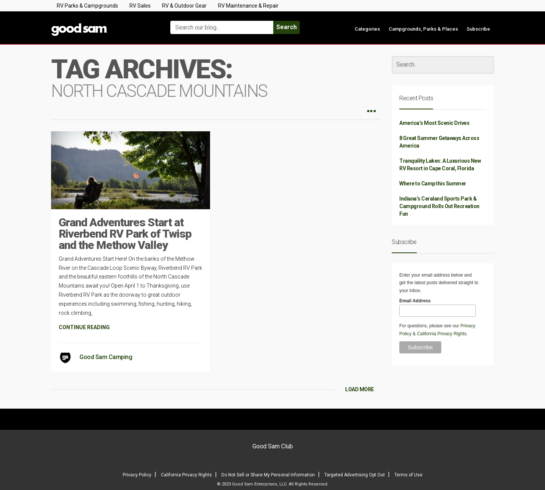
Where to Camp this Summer (432, 183)
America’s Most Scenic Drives (434, 123)
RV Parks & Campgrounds (87, 6)
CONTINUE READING (84, 327)
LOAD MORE (359, 389)
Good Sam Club (272, 446)
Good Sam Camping (105, 357)
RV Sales (140, 6)
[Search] (443, 65)
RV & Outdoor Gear (184, 6)
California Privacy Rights (442, 333)
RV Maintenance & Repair (248, 6)
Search (286, 27)
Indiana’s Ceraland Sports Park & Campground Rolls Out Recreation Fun (439, 206)
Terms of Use (408, 475)
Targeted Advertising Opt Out (354, 475)
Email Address (415, 300)
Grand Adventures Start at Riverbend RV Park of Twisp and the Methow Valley (125, 234)
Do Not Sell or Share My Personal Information (268, 475)
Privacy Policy (137, 475)
